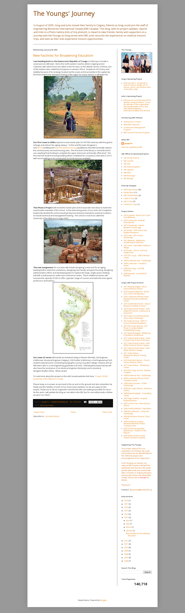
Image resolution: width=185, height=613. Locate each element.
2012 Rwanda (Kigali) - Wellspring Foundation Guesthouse (137, 334)
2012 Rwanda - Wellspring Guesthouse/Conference (134, 241)
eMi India (127, 172)
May (128, 524)
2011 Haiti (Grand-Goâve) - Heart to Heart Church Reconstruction (137, 339)
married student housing (66, 147)
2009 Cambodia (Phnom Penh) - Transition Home (136, 379)
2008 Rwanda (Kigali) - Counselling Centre (137, 394)
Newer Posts (39, 412)
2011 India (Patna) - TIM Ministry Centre (136, 366)
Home (73, 412)
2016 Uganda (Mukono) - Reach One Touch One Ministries (136, 292)
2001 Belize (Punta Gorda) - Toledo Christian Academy (135, 436)
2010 (126, 547)
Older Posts (107, 412)
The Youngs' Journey (64, 13)
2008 (126, 554)
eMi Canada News (131, 195)
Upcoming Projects (131, 158)
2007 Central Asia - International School (137, 404)
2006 (126, 561)
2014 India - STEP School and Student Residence (135, 231)
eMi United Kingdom (132, 167)
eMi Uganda (128, 169)
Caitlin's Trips (129, 198)
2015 (126, 510)
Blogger (103, 600)
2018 (126, 500)
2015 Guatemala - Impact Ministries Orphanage (134, 226)
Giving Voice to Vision (132, 121)
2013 (126, 517)
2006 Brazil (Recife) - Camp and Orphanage (136, 412)
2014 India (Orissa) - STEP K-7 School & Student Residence (135, 322)
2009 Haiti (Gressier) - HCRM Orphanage (135, 384)
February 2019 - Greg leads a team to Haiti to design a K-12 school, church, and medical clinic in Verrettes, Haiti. (137, 86)
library (40, 147)
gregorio (128, 143)
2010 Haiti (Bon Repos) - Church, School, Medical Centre (137, 361)
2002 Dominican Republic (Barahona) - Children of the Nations (135, 430)
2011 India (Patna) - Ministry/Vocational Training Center (135, 355)
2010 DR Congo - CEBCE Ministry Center (137, 256)
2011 (126, 544)
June (128, 520)
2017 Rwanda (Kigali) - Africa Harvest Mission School (135, 287)
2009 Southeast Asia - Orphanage (137, 260)
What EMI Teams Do (132, 124)
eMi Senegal (128, 178)
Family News (129, 192)
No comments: (76, 402)
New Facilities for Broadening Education (63, 55)
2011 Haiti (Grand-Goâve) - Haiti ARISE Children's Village (137, 349)
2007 (126, 557)
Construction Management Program (134, 128)
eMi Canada (128, 161)
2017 (126, 504)
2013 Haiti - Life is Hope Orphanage (133, 236)
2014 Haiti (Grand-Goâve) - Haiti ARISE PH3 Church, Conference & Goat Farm (137, 311)
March (129, 527)
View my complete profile (131, 147)
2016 (126, 507)
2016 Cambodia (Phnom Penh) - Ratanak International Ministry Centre (136, 298)
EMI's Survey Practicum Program (137, 132)
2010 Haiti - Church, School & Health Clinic (135, 251)
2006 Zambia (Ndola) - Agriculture (137, 408)
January (129, 530)
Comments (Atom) (51, 416)
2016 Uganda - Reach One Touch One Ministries (137, 216)
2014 (126, 514)
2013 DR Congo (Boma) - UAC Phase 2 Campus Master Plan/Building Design (136, 328)
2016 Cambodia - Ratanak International (134, 221)
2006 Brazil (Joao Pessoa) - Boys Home (137, 417)
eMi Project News (46, 405)
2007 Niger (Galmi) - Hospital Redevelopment (135, 399)
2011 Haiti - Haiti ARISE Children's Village (137, 246)
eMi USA (127, 164)
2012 (126, 540)
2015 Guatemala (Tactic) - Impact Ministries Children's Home (137, 305)
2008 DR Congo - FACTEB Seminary (134, 269)
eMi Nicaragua (129, 175)
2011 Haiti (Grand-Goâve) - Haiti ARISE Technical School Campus (137, 344)
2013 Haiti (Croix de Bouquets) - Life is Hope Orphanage (137, 317)
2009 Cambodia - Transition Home (135, 264)
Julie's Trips (128, 201)
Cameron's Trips (130, 204)
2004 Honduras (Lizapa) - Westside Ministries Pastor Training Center (134, 423)
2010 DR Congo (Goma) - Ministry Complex (137, 371)
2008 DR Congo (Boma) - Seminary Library (138, 389)
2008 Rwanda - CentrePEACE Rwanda (135, 274)
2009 (126, 551)
